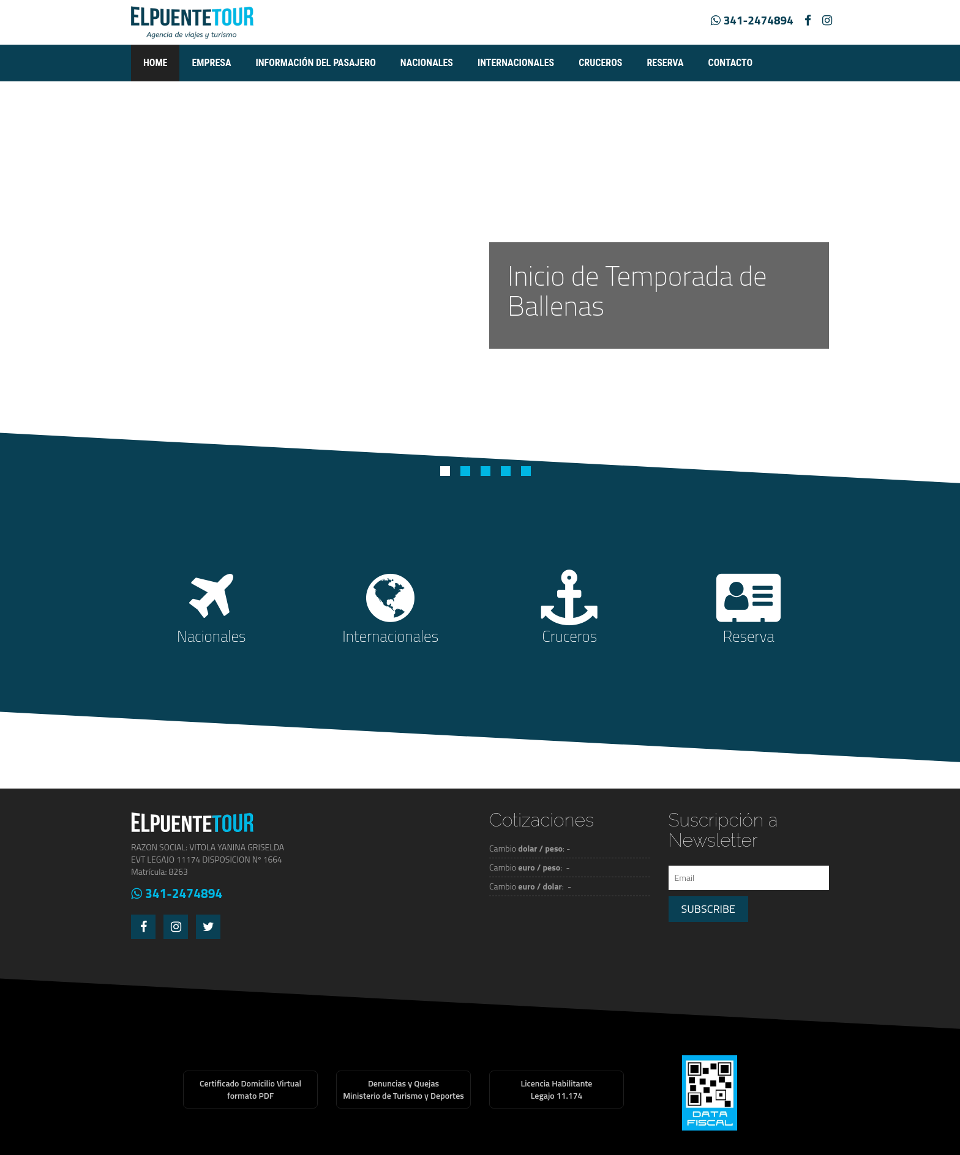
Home (155, 63)
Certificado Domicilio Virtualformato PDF (250, 1089)
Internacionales (516, 63)
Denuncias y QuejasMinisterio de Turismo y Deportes (403, 1089)
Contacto (730, 63)
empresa (211, 63)
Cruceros (600, 63)
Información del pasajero (315, 63)
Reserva (665, 63)
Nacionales (426, 63)
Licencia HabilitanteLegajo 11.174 (557, 1089)
